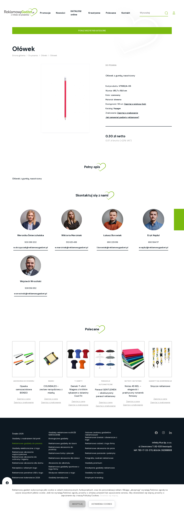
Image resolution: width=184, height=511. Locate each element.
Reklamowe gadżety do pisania (27, 443)
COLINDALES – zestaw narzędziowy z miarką (51, 389)
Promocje (45, 12)
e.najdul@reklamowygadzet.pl (153, 247)
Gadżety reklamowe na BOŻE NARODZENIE (62, 433)
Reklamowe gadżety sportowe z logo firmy (64, 467)
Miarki (51, 381)
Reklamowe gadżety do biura (63, 443)
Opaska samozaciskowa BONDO (24, 389)
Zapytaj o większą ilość (135, 104)
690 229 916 (112, 242)
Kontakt (125, 12)
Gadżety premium (93, 463)
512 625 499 (71, 242)
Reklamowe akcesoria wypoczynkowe (22, 453)
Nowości (60, 12)
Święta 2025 (18, 433)
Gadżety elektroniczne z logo (26, 448)
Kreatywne (94, 12)
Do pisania (111, 65)
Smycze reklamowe (160, 386)
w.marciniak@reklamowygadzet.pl (71, 247)
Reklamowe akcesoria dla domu (27, 463)
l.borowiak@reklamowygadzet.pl (112, 247)
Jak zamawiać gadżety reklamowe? (122, 117)
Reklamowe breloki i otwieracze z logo (101, 438)
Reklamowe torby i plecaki (61, 453)
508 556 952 (30, 288)
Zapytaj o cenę (24, 399)
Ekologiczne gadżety (58, 438)
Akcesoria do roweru (23, 381)
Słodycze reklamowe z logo (62, 472)
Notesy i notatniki (132, 381)
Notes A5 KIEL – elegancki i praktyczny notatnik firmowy (133, 391)
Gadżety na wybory (94, 472)
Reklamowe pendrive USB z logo (27, 472)
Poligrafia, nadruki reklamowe (99, 458)
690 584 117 (153, 242)
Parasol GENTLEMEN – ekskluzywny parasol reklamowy (105, 393)
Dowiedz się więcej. (109, 495)
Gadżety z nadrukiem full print (26, 438)
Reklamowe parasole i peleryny (100, 453)
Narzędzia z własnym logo (24, 467)
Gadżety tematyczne (58, 477)
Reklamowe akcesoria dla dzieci (64, 458)
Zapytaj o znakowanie (127, 113)
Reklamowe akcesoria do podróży (61, 448)
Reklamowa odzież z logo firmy (100, 443)
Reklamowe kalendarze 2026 (26, 477)
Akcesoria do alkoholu (59, 463)
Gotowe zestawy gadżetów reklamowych (98, 433)
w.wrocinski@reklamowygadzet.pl (30, 293)
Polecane (111, 12)
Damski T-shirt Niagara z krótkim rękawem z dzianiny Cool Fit (78, 391)
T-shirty (78, 381)
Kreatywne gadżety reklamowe (100, 467)
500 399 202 (31, 242)
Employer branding (94, 477)
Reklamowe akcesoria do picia (100, 448)
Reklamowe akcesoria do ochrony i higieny (24, 458)
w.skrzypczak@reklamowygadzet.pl (30, 247)
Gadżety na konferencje (160, 381)
